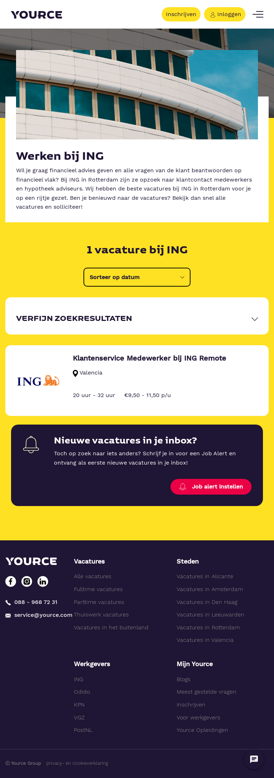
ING (78, 679)
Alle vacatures (92, 576)
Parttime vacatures (99, 602)
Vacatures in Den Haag (207, 602)
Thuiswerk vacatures (101, 614)
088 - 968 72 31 (31, 602)
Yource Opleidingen (202, 730)
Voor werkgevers (198, 717)
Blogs (184, 679)
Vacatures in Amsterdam (210, 589)
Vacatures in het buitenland (111, 627)
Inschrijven (181, 14)
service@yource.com (34, 614)
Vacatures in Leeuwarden (210, 614)
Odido (82, 691)
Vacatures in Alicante (205, 576)
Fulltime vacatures (98, 589)
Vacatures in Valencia (205, 639)
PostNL (83, 730)
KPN (79, 704)
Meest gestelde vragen (207, 691)
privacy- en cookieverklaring (77, 763)
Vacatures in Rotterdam (208, 627)
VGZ (79, 717)
